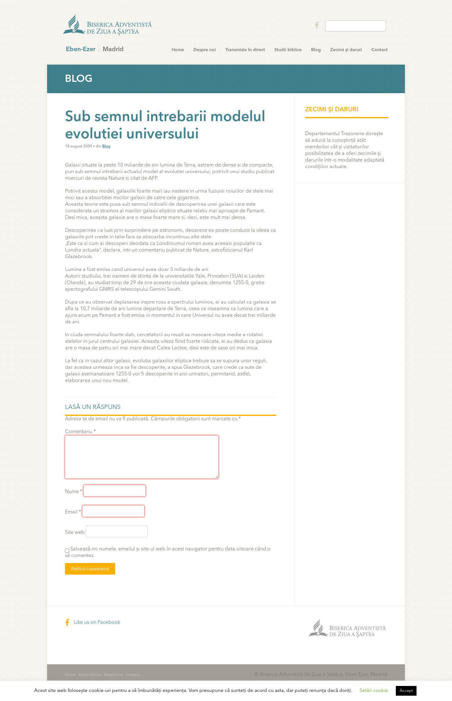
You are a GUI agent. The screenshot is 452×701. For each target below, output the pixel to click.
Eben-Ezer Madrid (108, 25)
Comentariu (80, 431)
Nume (73, 491)
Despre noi (204, 50)
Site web (74, 532)
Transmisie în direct (245, 50)
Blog (316, 50)
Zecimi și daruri (346, 50)
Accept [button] (406, 691)
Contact (379, 50)
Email (73, 512)
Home (178, 50)
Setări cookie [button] (374, 690)
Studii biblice (288, 50)
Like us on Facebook (92, 622)
